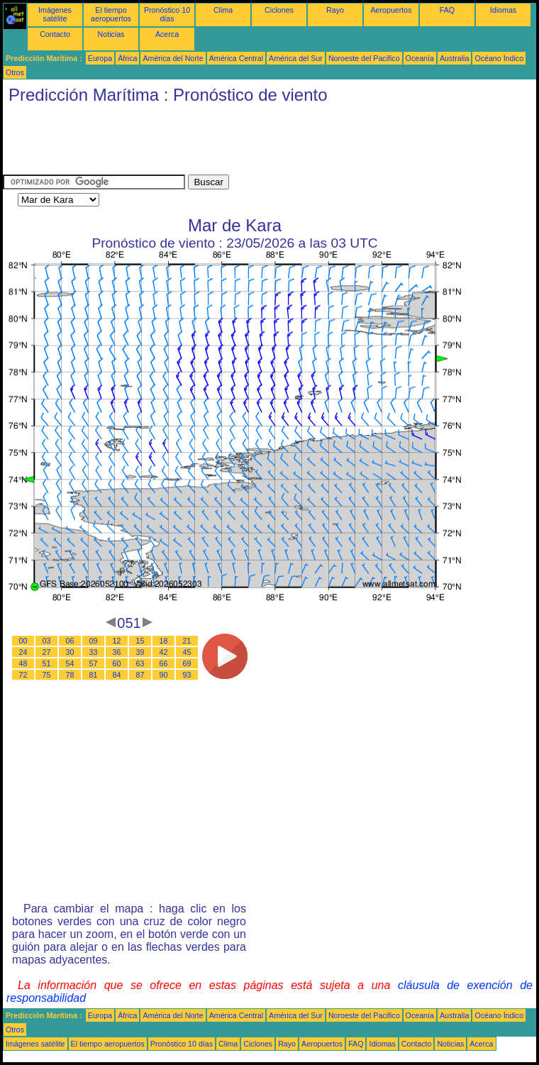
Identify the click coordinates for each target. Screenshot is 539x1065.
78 (70, 675)
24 (23, 652)
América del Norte (173, 58)
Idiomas (503, 10)
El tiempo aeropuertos (111, 14)
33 (93, 652)
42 (164, 652)
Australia (454, 58)
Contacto (55, 34)
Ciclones (279, 10)
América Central (236, 58)
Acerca (167, 34)
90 (164, 675)
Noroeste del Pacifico (364, 58)
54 (70, 663)
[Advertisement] (261, 143)
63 (140, 663)
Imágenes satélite (55, 14)
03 (47, 640)
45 (187, 652)
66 (164, 663)
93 (187, 675)
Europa (100, 58)
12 (117, 640)
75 (47, 675)
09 (93, 640)
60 (117, 663)
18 (164, 640)
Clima (223, 10)
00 (23, 640)
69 (187, 663)
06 (70, 640)
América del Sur (296, 58)
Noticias (111, 34)
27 (47, 652)
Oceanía (420, 58)
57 (93, 663)
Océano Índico (498, 58)
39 (140, 652)
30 (70, 652)
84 (117, 675)
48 (23, 663)
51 (47, 663)
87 (140, 675)
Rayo (335, 10)
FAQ (447, 10)
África (127, 58)
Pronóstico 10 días (167, 14)
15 (140, 640)
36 (117, 652)
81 (93, 675)
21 (187, 640)
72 (23, 675)
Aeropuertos (390, 10)
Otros (15, 72)
